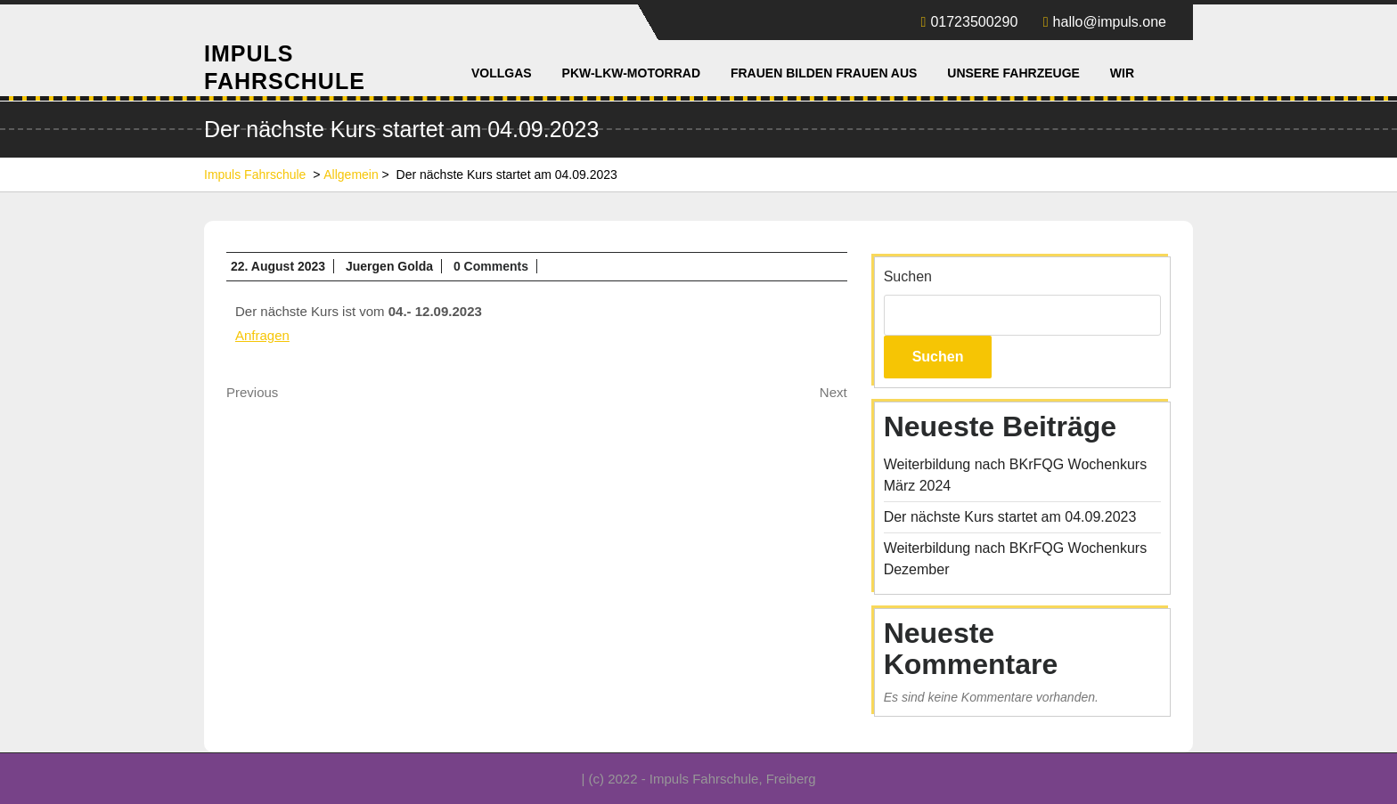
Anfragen (262, 335)
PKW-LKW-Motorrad (631, 73)
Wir (1122, 73)
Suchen (908, 276)
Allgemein (350, 174)
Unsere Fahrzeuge (1013, 73)
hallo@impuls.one (1104, 21)
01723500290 (969, 21)
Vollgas (501, 73)
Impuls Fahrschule (255, 174)
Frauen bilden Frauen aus (824, 73)
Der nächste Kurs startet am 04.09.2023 (1010, 516)
